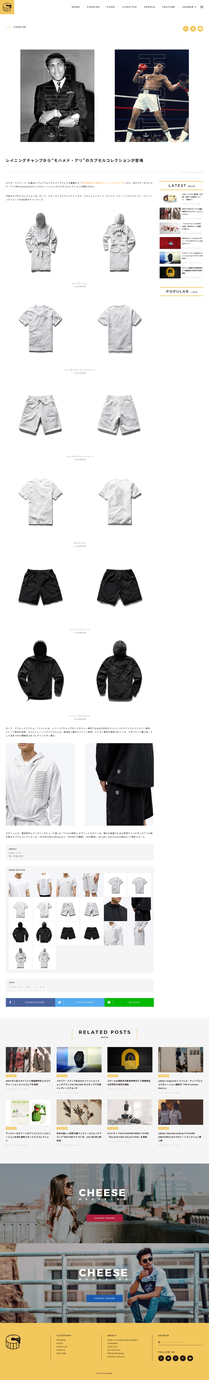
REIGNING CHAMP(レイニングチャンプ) (103, 182)
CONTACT (112, 1347)
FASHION (20, 27)
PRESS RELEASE (115, 1353)
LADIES (185, 204)
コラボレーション (31, 987)
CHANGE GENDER (104, 1218)
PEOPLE (61, 1350)
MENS (184, 172)
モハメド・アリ (45, 987)
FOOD (60, 1343)
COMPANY (112, 1343)
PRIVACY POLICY (116, 1357)
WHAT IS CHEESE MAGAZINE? (122, 1340)
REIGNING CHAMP (16, 987)
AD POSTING (114, 1350)
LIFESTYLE (62, 1347)
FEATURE (61, 1353)
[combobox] (180, 1342)
